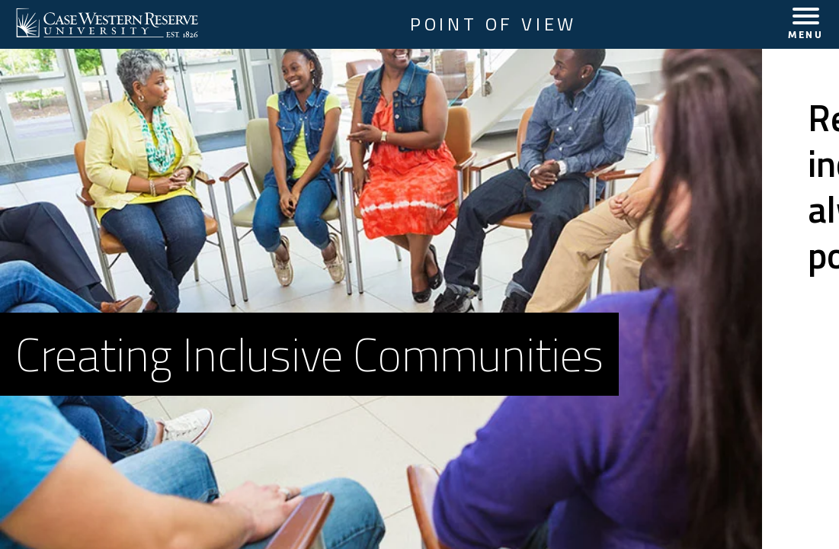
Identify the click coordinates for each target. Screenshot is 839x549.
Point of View (493, 24)
